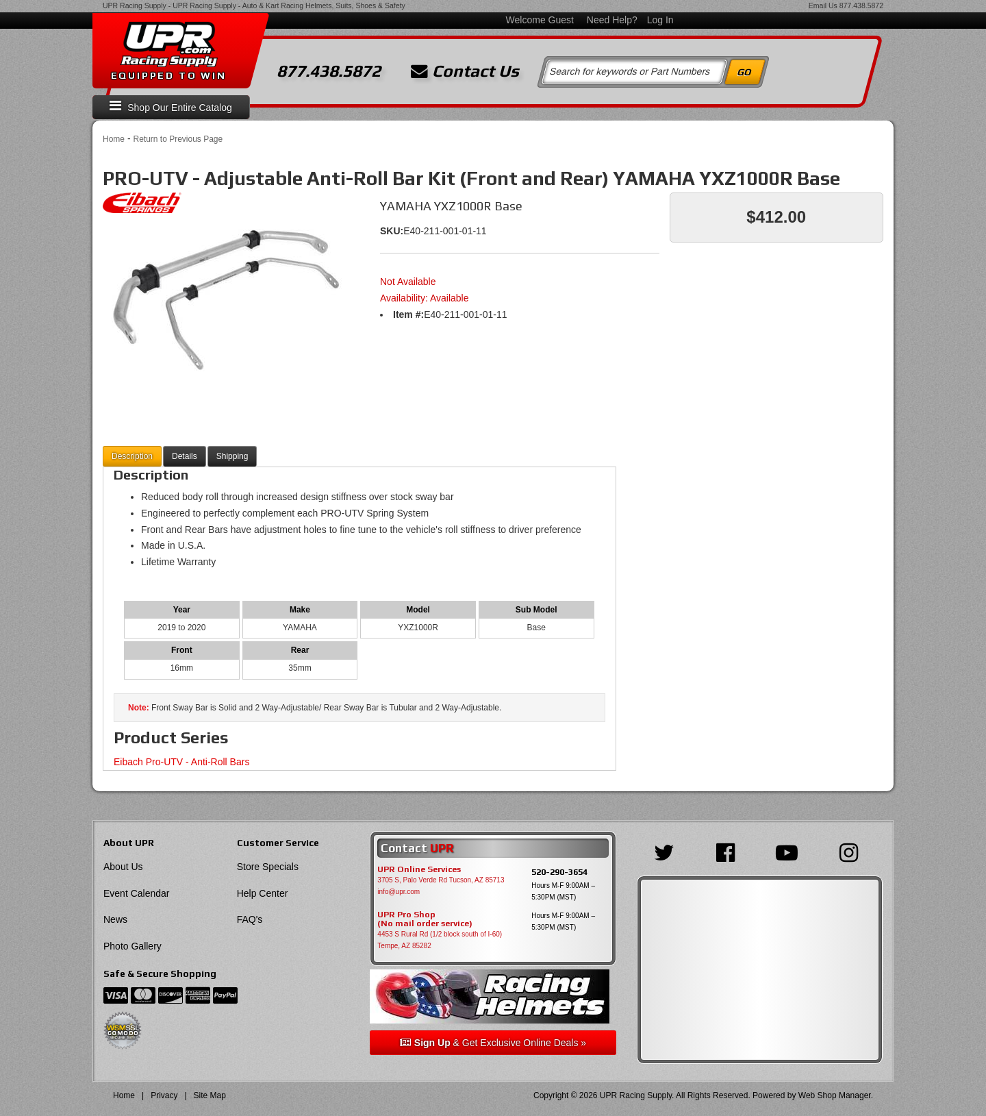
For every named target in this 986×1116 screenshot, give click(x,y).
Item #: (408, 314)
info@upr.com (398, 891)
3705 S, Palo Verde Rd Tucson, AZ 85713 (440, 880)
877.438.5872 (861, 5)
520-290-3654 (559, 872)
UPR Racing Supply (134, 5)
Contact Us (465, 71)
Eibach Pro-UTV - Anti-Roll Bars (181, 761)
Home (114, 139)
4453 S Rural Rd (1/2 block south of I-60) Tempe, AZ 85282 (439, 940)
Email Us (823, 5)
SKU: (391, 230)
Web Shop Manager (834, 1095)
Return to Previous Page (178, 139)
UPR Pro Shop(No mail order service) (424, 919)
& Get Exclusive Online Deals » (493, 1042)
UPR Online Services (419, 869)
